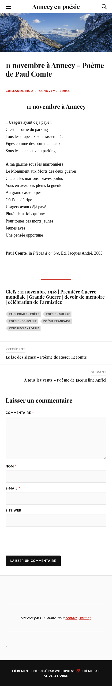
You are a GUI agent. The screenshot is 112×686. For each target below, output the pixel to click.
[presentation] (41, 542)
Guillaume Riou (19, 91)
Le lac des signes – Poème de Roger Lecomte (46, 357)
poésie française (57, 321)
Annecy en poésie (56, 6)
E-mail (13, 488)
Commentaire (20, 413)
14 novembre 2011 (54, 91)
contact (71, 618)
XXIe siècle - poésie (24, 328)
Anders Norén (56, 675)
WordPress (65, 671)
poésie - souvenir (23, 321)
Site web (13, 510)
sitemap (85, 618)
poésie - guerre (58, 313)
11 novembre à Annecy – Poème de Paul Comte (55, 69)
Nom (11, 466)
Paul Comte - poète (24, 313)
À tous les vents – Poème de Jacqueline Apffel (65, 379)
